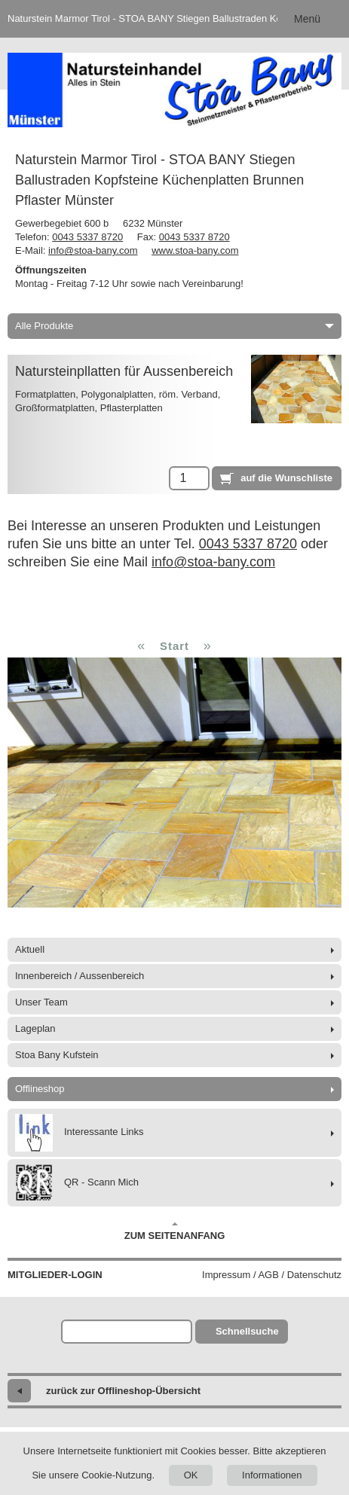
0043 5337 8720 (87, 237)
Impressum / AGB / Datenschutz (271, 1274)
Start (174, 645)
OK (191, 1475)
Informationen (272, 1475)
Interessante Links (79, 1133)
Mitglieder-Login (55, 1274)
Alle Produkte (174, 325)
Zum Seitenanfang (174, 1231)
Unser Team (41, 1002)
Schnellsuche (247, 1331)
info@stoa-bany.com (92, 250)
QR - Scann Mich (77, 1182)
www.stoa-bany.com (195, 250)
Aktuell (29, 949)
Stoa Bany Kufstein (57, 1054)
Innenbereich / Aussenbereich (79, 975)
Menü (307, 19)
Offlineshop (40, 1088)
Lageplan (35, 1028)
